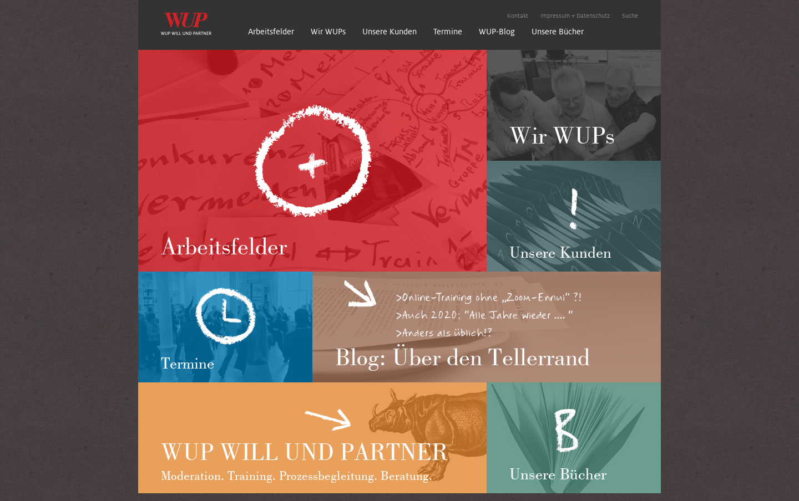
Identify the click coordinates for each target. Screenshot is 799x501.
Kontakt (517, 15)
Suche (630, 15)
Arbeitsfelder (271, 31)
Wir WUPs (328, 31)
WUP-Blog (497, 31)
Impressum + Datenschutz (575, 15)
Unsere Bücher (558, 31)
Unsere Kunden (389, 31)
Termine (447, 31)
